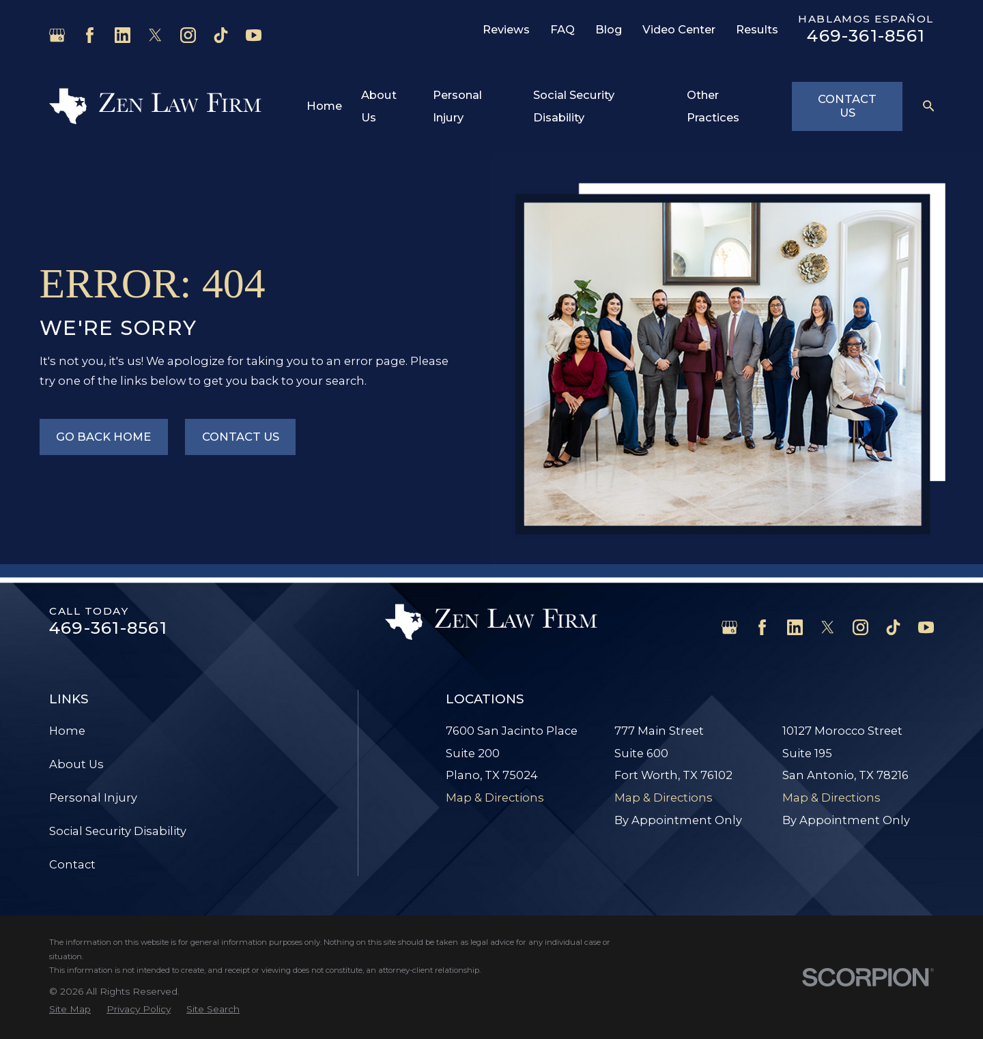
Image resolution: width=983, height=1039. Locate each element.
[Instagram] (188, 35)
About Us (76, 764)
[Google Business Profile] (57, 35)
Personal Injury (93, 797)
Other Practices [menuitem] (713, 106)
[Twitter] (155, 35)
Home (67, 730)
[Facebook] (90, 35)
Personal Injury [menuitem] (457, 106)
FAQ (562, 29)
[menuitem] (70, 1009)
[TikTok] (221, 35)
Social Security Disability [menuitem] (573, 106)
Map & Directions (495, 797)
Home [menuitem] (324, 106)
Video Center (678, 29)
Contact (72, 864)
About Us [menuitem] (379, 106)
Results (757, 29)
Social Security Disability (117, 831)
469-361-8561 (866, 35)
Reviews (506, 29)
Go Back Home (103, 436)
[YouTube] (253, 35)
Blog (609, 29)
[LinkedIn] (122, 35)
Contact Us (847, 105)
